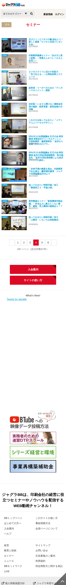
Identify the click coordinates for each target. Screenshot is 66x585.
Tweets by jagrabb (17, 275)
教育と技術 (10, 527)
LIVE (6, 547)
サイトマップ (43, 521)
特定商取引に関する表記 (49, 542)
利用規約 (40, 537)
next (54, 219)
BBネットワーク (13, 542)
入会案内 (33, 246)
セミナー (9, 532)
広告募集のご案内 (45, 532)
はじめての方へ (12, 499)
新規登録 (48, 14)
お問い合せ (42, 527)
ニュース (9, 537)
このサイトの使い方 (47, 494)
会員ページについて (47, 505)
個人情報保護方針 (15, 559)
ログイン (59, 14)
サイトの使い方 (33, 256)
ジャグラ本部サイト (48, 559)
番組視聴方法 (43, 499)
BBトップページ (13, 494)
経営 (6, 521)
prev (11, 219)
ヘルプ (7, 510)
